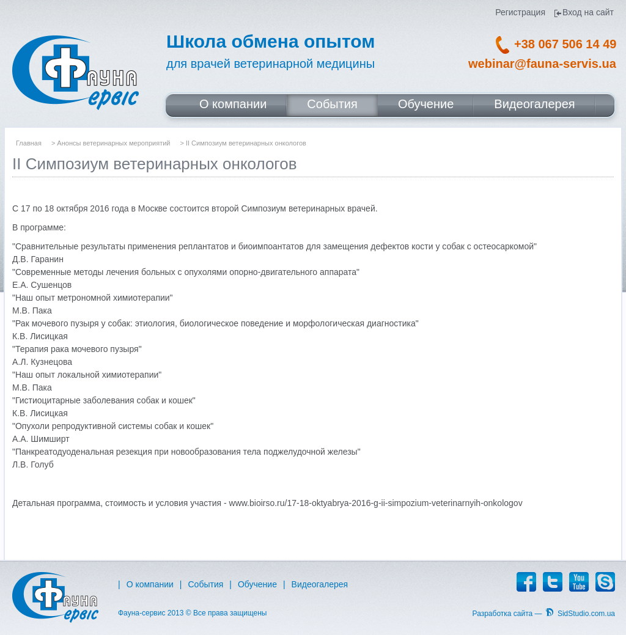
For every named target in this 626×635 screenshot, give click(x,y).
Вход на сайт (588, 12)
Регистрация (520, 12)
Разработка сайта (503, 613)
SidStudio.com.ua (586, 613)
